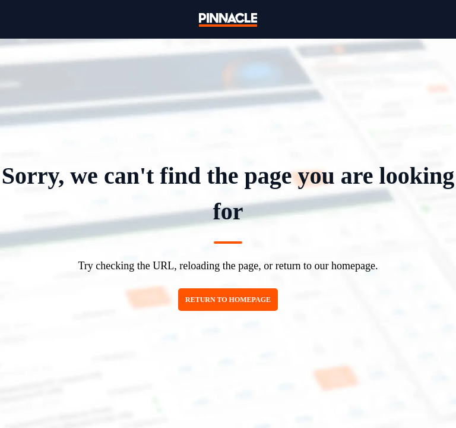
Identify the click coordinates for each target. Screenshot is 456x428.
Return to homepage (228, 299)
